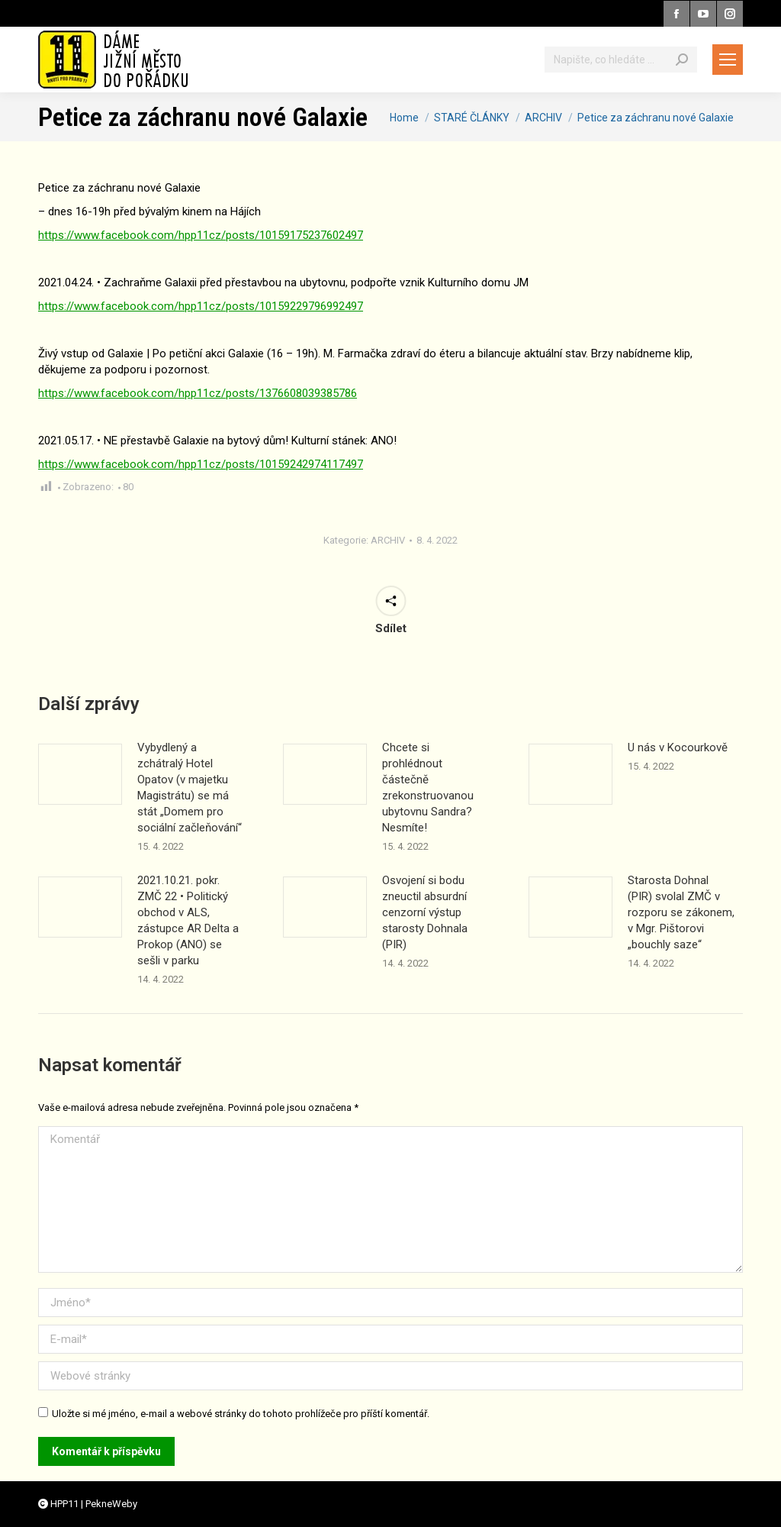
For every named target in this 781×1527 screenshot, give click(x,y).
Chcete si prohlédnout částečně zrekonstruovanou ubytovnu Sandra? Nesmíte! (428, 788)
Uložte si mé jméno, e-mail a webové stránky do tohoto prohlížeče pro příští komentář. (240, 1413)
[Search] (682, 60)
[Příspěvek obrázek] (80, 774)
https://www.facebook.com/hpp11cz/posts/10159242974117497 (200, 464)
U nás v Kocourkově (678, 747)
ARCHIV (388, 540)
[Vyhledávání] (621, 60)
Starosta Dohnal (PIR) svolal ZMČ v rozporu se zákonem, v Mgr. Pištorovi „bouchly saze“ (681, 912)
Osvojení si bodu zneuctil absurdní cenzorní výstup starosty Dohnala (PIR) (425, 912)
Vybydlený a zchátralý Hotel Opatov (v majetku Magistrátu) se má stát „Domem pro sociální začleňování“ (189, 788)
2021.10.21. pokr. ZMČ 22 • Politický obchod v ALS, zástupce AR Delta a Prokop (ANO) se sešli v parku (188, 920)
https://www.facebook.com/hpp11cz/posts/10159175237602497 (200, 235)
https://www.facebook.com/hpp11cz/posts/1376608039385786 (197, 393)
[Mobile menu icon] (727, 59)
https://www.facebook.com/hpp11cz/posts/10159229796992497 (200, 306)
